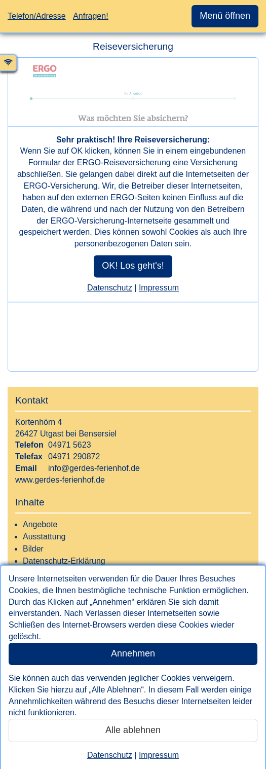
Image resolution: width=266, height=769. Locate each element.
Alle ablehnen (133, 730)
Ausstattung (44, 536)
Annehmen (133, 653)
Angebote (40, 524)
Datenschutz (109, 755)
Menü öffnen (225, 16)
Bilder (33, 548)
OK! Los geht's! (133, 266)
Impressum (159, 755)
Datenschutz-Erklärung (64, 561)
